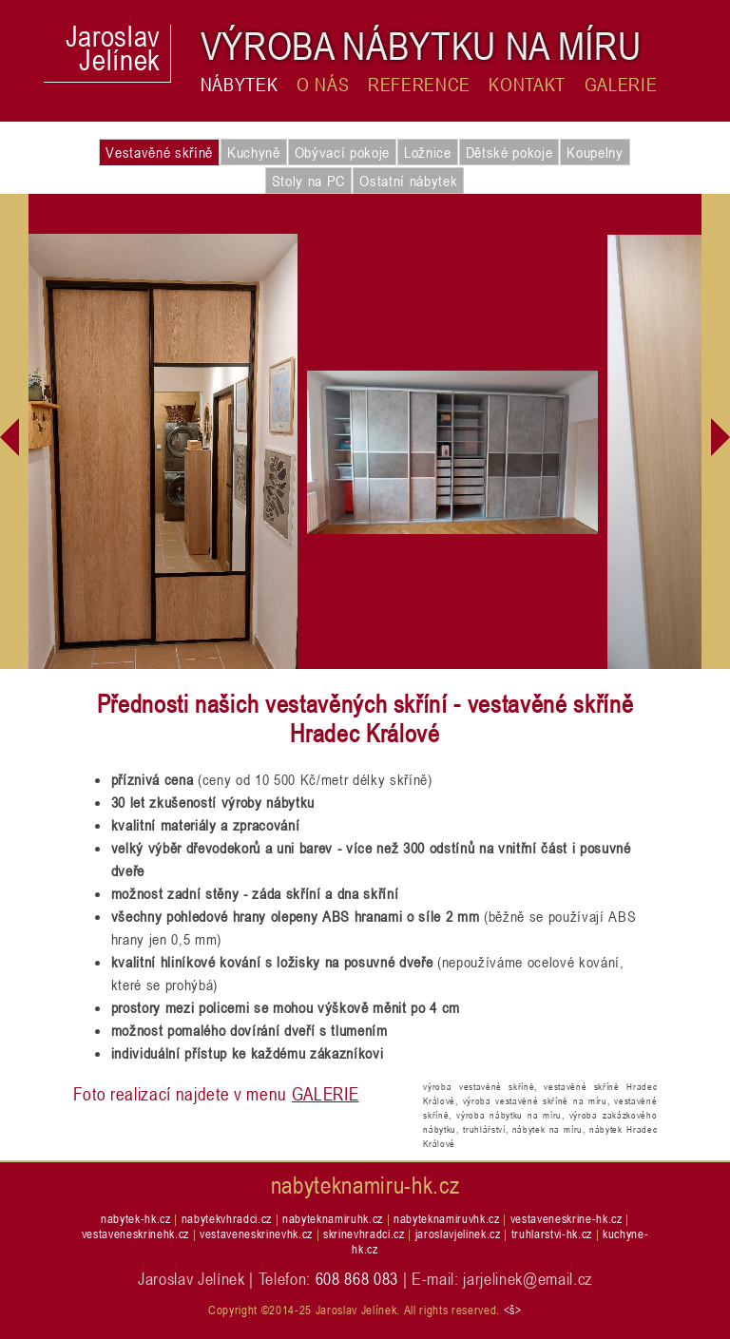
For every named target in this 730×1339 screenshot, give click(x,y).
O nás (323, 84)
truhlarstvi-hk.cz (551, 1233)
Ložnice (427, 152)
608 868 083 (357, 1278)
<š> (513, 1309)
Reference (419, 84)
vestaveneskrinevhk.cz (256, 1233)
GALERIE (325, 1093)
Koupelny (595, 152)
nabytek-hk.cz (136, 1218)
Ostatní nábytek (408, 180)
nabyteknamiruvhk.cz (447, 1218)
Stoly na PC (308, 180)
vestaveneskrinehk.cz (135, 1233)
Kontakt (527, 84)
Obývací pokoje (342, 152)
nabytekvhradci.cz (227, 1218)
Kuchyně (253, 152)
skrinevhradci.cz (364, 1233)
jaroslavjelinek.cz (458, 1233)
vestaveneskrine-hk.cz (566, 1218)
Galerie (621, 84)
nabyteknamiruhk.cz (332, 1218)
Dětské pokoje (509, 152)
